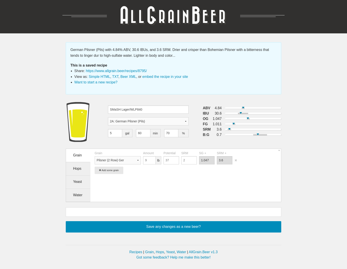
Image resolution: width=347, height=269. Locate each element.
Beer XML (128, 77)
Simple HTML (99, 77)
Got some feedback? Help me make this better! (173, 257)
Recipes (135, 252)
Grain (149, 252)
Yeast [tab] (77, 182)
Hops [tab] (77, 168)
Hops (160, 252)
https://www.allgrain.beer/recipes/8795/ (116, 71)
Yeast (170, 252)
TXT (115, 77)
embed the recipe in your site (165, 77)
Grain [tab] (77, 155)
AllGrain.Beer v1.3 (203, 252)
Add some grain (109, 170)
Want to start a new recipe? (96, 82)
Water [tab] (77, 195)
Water (181, 252)
